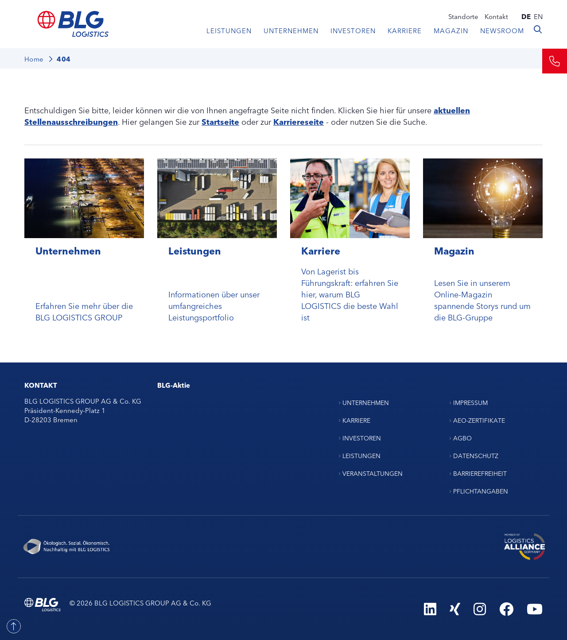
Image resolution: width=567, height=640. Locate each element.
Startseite (220, 121)
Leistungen (229, 30)
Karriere (405, 30)
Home (34, 58)
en (538, 16)
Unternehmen (291, 30)
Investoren (353, 30)
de (526, 16)
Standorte (463, 16)
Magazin (451, 30)
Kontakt (496, 16)
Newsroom (502, 30)
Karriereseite (298, 121)
